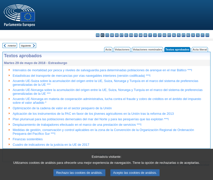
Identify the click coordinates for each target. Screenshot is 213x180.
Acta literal (200, 49)
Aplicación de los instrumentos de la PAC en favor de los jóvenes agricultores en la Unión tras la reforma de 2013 (93, 114)
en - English (131, 35)
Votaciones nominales (147, 49)
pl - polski (179, 35)
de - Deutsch (117, 35)
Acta (108, 49)
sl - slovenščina (198, 35)
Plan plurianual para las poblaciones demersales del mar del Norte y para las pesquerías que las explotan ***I (91, 119)
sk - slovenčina (193, 35)
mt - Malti (169, 35)
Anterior (12, 45)
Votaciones (122, 49)
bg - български (98, 35)
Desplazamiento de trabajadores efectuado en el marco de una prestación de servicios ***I (77, 124)
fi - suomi (202, 35)
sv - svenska (207, 35)
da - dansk (112, 35)
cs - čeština (107, 35)
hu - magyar (164, 35)
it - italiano (150, 35)
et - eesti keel (121, 35)
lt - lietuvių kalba (160, 35)
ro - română (188, 35)
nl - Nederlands (174, 35)
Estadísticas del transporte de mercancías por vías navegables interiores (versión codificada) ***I (82, 76)
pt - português (183, 35)
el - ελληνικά (126, 35)
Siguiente (26, 45)
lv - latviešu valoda (155, 35)
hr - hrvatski (145, 35)
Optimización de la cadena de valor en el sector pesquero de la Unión (62, 108)
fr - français (136, 35)
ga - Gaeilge (141, 35)
